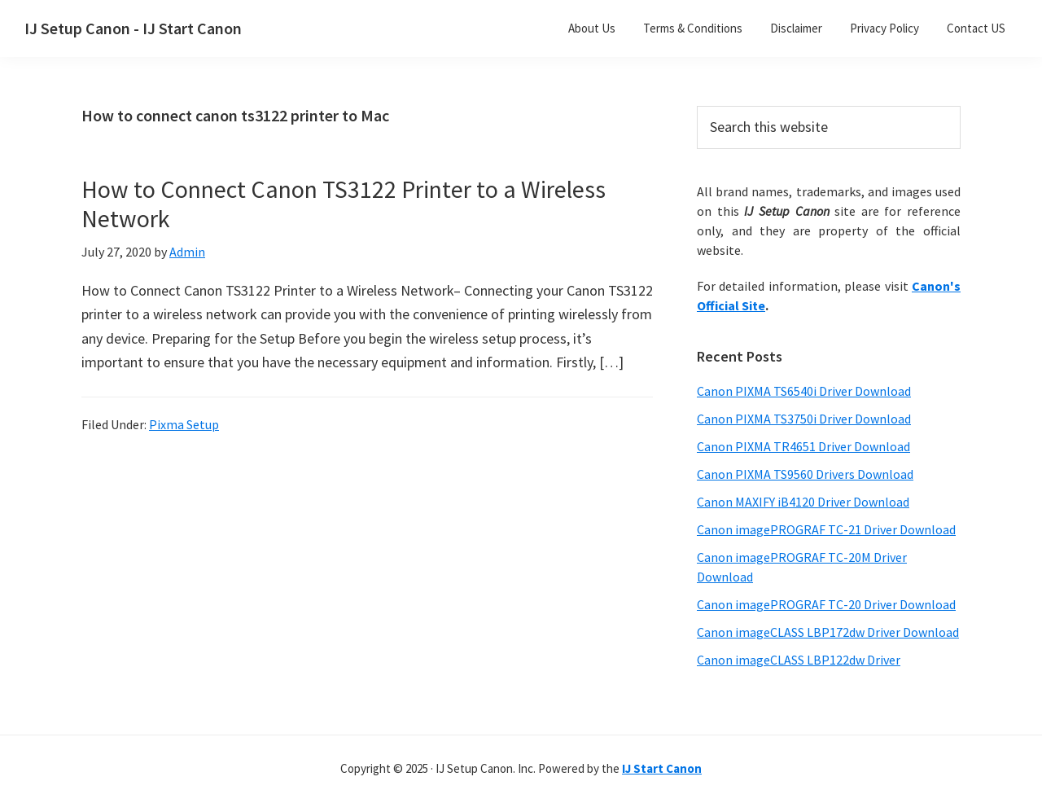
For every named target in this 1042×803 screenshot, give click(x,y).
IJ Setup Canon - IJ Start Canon (133, 28)
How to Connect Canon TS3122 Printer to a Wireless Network (343, 203)
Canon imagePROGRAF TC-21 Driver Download (826, 529)
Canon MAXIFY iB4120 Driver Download (803, 502)
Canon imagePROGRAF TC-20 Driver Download (826, 604)
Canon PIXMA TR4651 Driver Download (803, 446)
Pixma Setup (184, 424)
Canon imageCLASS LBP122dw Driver (798, 660)
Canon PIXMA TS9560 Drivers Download (805, 474)
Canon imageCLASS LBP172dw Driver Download (828, 632)
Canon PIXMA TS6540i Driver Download (804, 391)
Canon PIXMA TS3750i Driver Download (804, 418)
